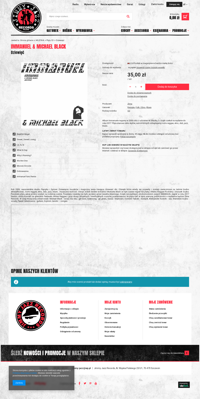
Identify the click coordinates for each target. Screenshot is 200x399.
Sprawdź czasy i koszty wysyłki (150, 87)
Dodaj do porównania (137, 115)
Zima (130, 67)
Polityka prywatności (69, 331)
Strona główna (26, 40)
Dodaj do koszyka (167, 106)
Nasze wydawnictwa (111, 4)
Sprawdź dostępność (138, 145)
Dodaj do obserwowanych (139, 112)
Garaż (130, 4)
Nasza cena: (107, 92)
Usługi (142, 4)
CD (129, 74)
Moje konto (113, 306)
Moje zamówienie (161, 306)
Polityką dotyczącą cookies (25, 373)
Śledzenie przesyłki (158, 317)
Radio (75, 4)
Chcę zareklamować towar (160, 322)
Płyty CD (50, 40)
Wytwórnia (89, 4)
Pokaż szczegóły (128, 131)
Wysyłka (63, 317)
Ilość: (104, 104)
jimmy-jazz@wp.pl (81, 372)
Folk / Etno (140, 71)
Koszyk (108, 322)
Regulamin (64, 326)
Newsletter (110, 340)
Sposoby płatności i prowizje (73, 322)
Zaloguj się (174, 4)
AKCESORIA (141, 30)
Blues (148, 71)
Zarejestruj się (111, 313)
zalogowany (126, 286)
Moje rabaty (110, 335)
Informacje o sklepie (69, 313)
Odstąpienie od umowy (70, 335)
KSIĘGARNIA (160, 30)
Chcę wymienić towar (158, 331)
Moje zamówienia (112, 317)
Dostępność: (108, 83)
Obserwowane (111, 326)
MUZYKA (40, 40)
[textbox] (89, 16)
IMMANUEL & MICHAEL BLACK (38, 46)
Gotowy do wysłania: (111, 87)
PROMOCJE (179, 30)
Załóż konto (157, 4)
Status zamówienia (157, 313)
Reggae (131, 71)
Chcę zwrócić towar (158, 326)
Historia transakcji (113, 331)
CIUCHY (125, 30)
